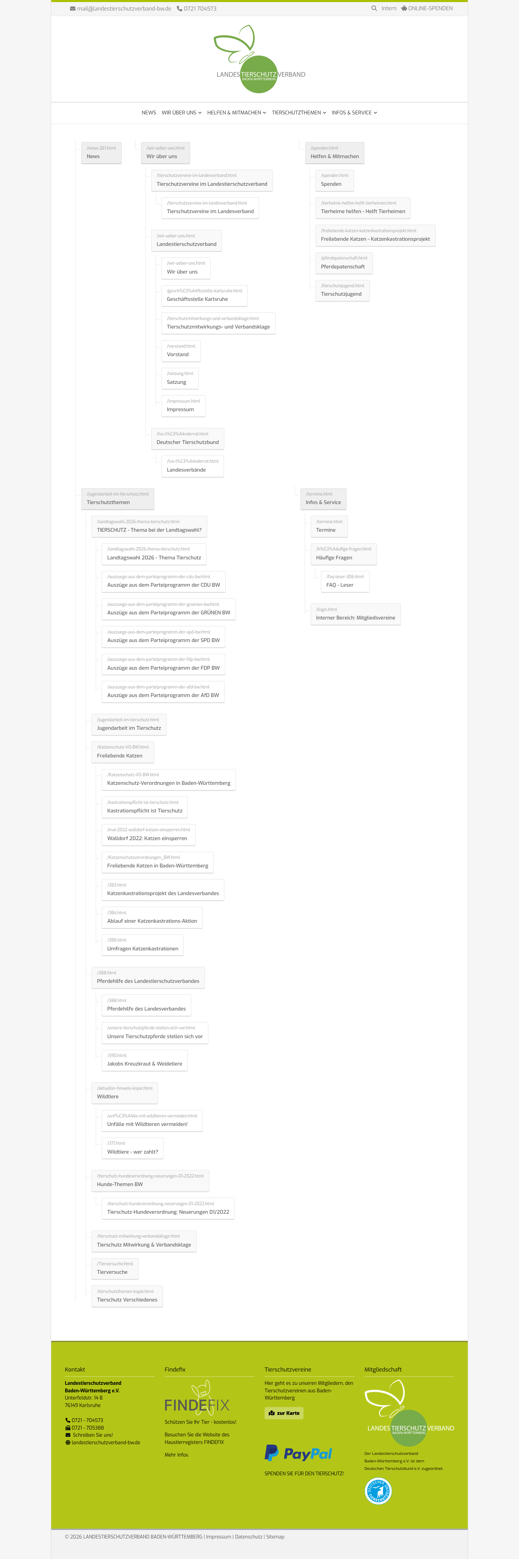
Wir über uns (161, 156)
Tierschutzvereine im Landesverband (210, 211)
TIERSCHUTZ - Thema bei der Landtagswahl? (149, 530)
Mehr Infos (176, 1455)
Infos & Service (323, 502)
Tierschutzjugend (341, 294)
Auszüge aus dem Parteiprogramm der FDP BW (163, 668)
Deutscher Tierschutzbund (188, 442)
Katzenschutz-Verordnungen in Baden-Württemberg (168, 783)
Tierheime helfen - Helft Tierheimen (363, 211)
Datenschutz (248, 1537)
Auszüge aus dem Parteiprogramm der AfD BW (163, 695)
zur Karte (288, 1413)
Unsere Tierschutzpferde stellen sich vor (155, 1036)
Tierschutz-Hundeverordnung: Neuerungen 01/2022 (168, 1212)
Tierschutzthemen (108, 502)
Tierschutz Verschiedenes (127, 1299)
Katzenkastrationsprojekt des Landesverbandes (163, 893)
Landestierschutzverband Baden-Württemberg (259, 59)
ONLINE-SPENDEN (427, 8)
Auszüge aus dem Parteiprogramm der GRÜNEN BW (168, 612)
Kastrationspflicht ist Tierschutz (144, 810)
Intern (389, 8)
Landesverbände (186, 470)
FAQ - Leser (339, 585)
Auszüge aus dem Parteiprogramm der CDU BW (163, 585)
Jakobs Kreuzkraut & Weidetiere (144, 1063)
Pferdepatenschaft (343, 266)
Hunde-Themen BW (120, 1184)
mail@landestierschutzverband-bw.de (124, 8)
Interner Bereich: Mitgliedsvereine (355, 617)
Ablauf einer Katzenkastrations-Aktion (152, 921)
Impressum (180, 409)
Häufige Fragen (334, 557)
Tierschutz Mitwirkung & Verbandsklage (144, 1244)
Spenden (331, 184)
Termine (326, 530)
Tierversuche (112, 1272)
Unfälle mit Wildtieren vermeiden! (147, 1124)
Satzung (176, 382)
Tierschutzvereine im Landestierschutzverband (212, 184)
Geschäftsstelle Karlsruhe (197, 299)
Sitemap (275, 1537)
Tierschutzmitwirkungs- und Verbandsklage (218, 326)
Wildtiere (107, 1096)
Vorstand (177, 354)
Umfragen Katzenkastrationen (142, 948)
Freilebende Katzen (119, 755)
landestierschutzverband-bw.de (106, 1442)
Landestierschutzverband (186, 244)
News (93, 156)
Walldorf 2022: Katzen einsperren (147, 838)
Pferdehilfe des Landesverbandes (146, 1008)
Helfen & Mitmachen (335, 156)
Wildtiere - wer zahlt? (132, 1152)
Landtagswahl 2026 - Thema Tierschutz (154, 557)
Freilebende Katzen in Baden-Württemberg (157, 865)
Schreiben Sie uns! (93, 1435)
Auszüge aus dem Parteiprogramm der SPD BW (163, 640)
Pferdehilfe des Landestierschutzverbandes (148, 981)
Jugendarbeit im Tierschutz (129, 728)
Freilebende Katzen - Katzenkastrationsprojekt (375, 239)
